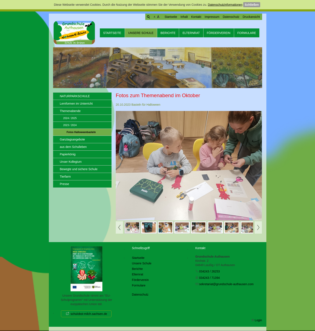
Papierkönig (68, 154)
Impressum (195, 16)
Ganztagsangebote (72, 139)
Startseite (154, 16)
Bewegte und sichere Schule (78, 169)
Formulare (246, 33)
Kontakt (180, 16)
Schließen (252, 4)
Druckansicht (235, 16)
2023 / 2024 (70, 125)
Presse (64, 184)
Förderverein (218, 33)
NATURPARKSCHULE (75, 96)
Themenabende (70, 111)
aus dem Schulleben (73, 147)
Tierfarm (65, 176)
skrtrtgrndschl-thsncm (226, 284)
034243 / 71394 (209, 277)
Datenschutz (214, 16)
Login (258, 320)
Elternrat (191, 33)
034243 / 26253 (209, 271)
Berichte (168, 33)
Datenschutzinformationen (225, 4)
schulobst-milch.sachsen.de (89, 314)
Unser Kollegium (71, 161)
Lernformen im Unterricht (76, 103)
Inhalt (167, 16)
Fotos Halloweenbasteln (81, 132)
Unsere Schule (141, 33)
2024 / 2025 (70, 118)
